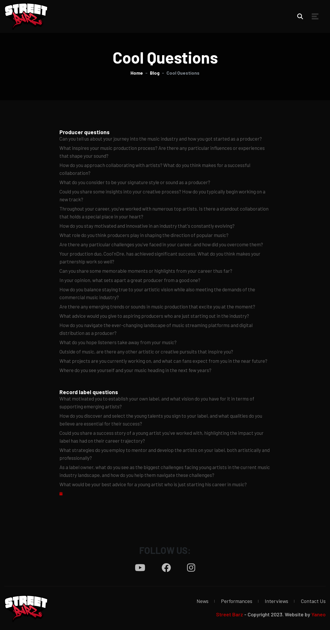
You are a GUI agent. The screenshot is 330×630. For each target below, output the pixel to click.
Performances (236, 601)
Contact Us (313, 601)
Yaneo (318, 614)
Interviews (276, 601)
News (202, 601)
